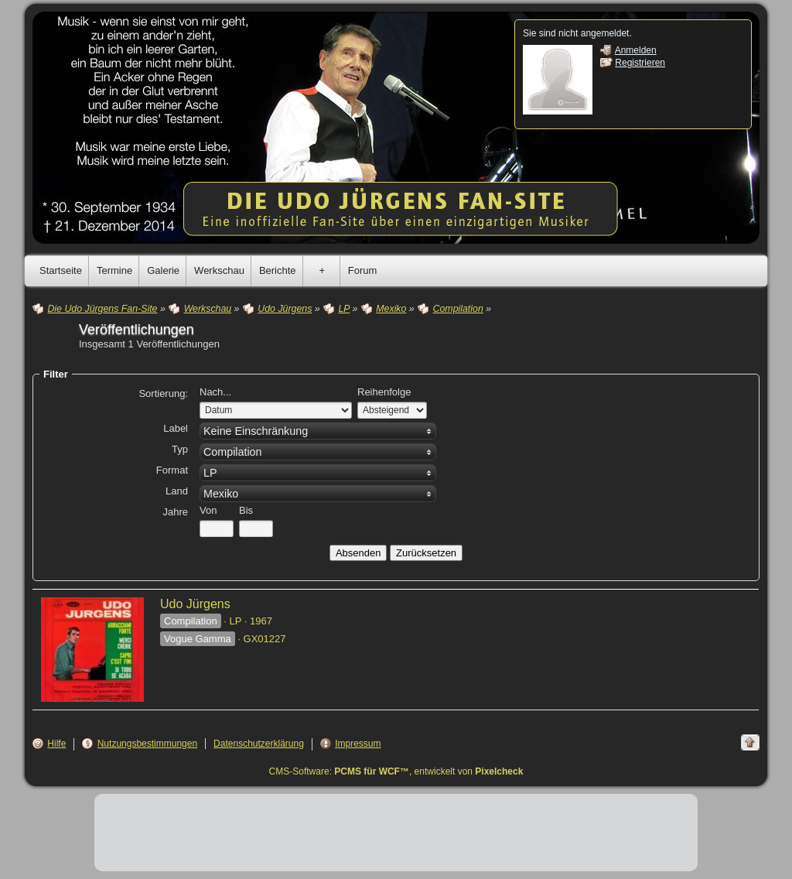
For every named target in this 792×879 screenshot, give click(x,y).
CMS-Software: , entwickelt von (396, 771)
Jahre (175, 512)
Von (208, 510)
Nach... (215, 392)
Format (172, 470)
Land (177, 491)
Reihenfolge (384, 392)
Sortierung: (163, 393)
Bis (246, 510)
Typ (180, 449)
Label (175, 428)
